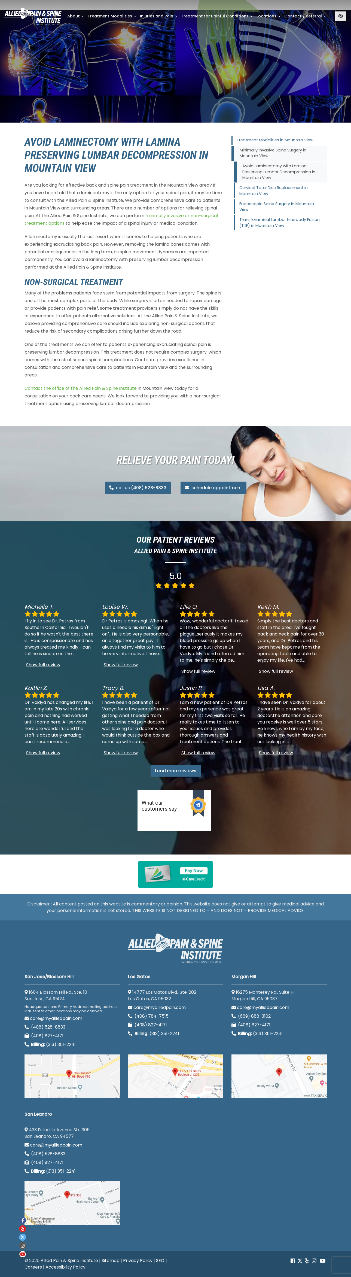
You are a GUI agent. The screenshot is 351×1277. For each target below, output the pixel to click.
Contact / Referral (305, 18)
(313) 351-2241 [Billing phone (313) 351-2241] (50, 1044)
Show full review (43, 665)
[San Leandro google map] (72, 1203)
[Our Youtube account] (323, 1261)
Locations (269, 18)
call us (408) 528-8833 (137, 488)
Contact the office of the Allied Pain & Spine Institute (81, 388)
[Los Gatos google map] (175, 1076)
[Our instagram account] (314, 1261)
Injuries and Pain (159, 18)
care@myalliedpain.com (53, 1018)
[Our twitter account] (22, 1237)
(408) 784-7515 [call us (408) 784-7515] (148, 1016)
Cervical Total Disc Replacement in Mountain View (273, 190)
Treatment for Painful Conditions (217, 18)
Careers (33, 1267)
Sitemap (111, 1260)
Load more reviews (175, 771)
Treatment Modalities (112, 18)
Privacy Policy (137, 1260)
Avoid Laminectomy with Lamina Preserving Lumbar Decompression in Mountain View (278, 171)
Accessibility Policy (65, 1267)
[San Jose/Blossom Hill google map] (72, 1076)
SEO (160, 1260)
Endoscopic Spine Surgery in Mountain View (276, 206)
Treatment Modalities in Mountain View (275, 140)
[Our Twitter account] (300, 1261)
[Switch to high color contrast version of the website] (341, 16)
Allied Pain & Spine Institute (69, 1260)
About (76, 18)
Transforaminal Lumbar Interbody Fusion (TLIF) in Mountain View (279, 222)
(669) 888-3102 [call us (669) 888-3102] (251, 1016)
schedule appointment (213, 488)
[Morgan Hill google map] (279, 1076)
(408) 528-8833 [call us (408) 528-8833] (45, 1027)
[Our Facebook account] (293, 1261)
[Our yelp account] (307, 1261)
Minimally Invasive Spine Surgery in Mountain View (273, 153)
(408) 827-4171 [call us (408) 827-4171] (44, 1036)
